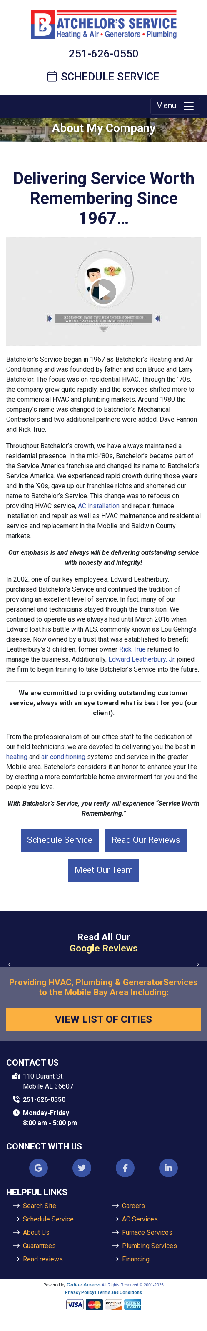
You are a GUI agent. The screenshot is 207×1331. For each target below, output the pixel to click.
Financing (136, 1259)
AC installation (99, 506)
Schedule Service (103, 76)
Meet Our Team (104, 870)
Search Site (39, 1206)
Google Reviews (104, 948)
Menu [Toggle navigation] (175, 106)
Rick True (132, 649)
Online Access (84, 1285)
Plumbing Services (149, 1246)
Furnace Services (147, 1232)
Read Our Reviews (146, 840)
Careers (133, 1206)
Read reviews (43, 1259)
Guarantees (39, 1246)
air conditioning (63, 757)
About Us (36, 1232)
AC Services (140, 1219)
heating (16, 757)
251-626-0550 (104, 53)
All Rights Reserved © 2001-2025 (133, 1285)
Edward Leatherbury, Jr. (141, 659)
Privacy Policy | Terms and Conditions (103, 1292)
